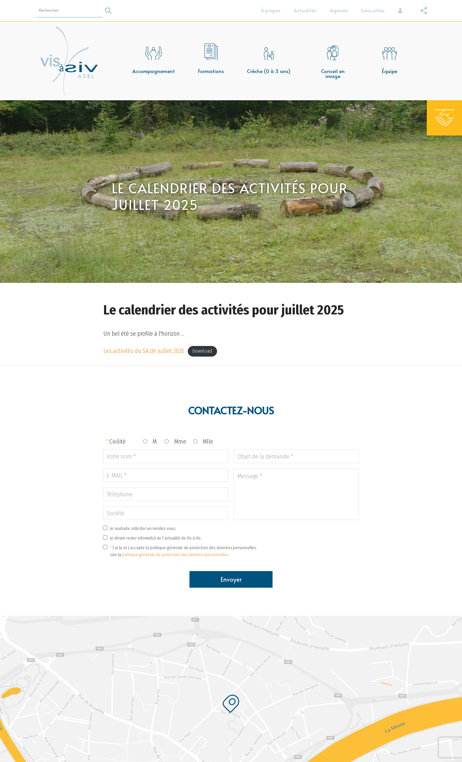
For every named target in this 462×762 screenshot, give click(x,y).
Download (202, 351)
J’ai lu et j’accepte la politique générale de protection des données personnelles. (185, 547)
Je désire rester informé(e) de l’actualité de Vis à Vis (155, 538)
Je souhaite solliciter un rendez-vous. (143, 528)
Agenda (339, 10)
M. (155, 441)
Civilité (117, 441)
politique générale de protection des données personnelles (175, 554)
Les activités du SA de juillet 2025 (143, 351)
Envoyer (231, 579)
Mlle (208, 441)
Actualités (305, 10)
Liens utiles (373, 10)
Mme (180, 441)
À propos (271, 10)
